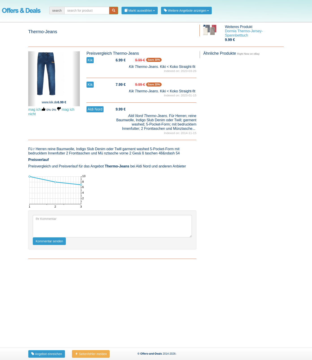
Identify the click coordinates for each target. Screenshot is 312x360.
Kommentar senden (49, 320)
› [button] (76, 53)
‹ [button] (32, 53)
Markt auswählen (139, 10)
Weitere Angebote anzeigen (186, 10)
